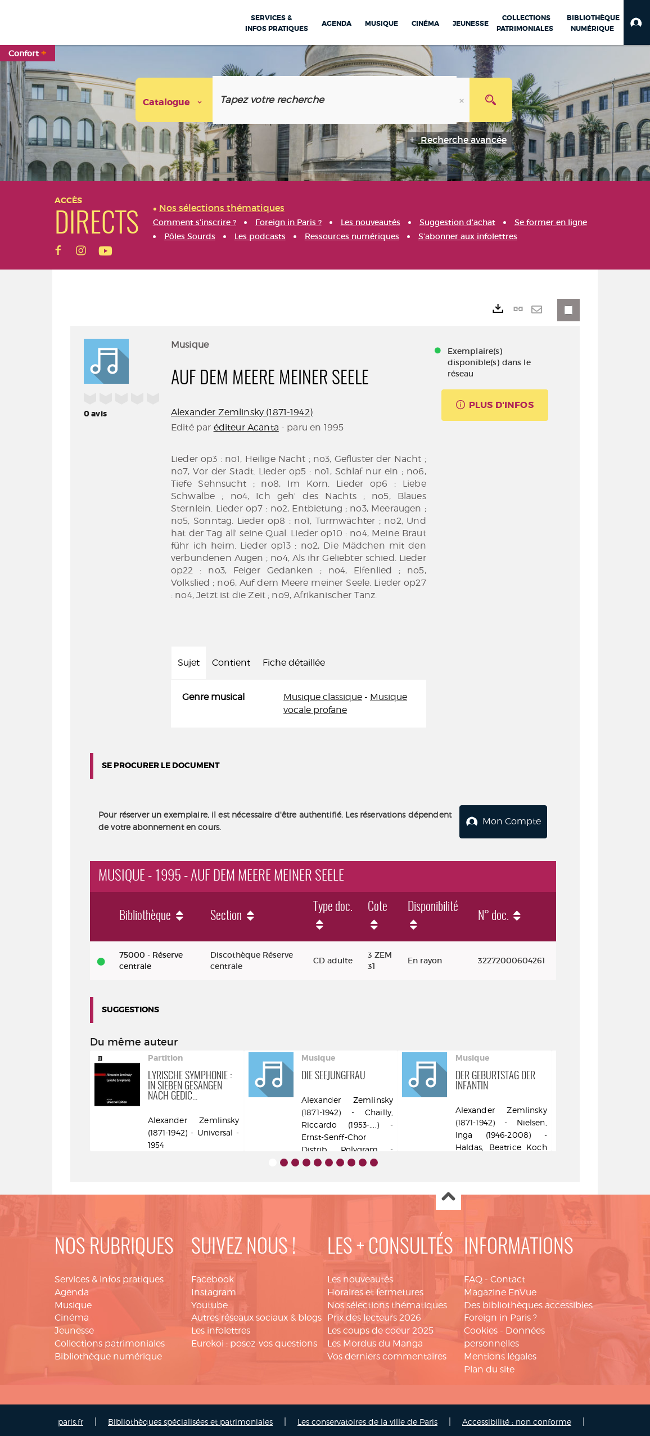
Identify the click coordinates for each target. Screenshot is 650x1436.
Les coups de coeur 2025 (380, 1327)
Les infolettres (220, 1327)
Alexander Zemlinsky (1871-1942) (242, 412)
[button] (637, 22)
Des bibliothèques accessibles (528, 1301)
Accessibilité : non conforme (516, 1418)
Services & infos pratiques (109, 1276)
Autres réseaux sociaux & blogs (256, 1314)
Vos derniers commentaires (386, 1353)
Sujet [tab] (189, 662)
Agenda (72, 1289)
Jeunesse (74, 1327)
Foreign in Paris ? (500, 1314)
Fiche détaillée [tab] (294, 662)
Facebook (212, 1276)
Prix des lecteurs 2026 (374, 1314)
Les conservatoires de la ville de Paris (367, 1418)
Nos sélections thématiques (387, 1301)
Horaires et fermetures (375, 1289)
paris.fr (70, 1418)
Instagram (213, 1289)
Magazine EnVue (500, 1289)
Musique (73, 1301)
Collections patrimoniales (110, 1340)
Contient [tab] (231, 662)
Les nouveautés (360, 1276)
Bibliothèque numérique (108, 1353)
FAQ (473, 1276)
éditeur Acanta (246, 427)
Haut (448, 1194)
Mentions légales (500, 1353)
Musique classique (322, 697)
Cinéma (72, 1314)
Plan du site (489, 1366)
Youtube (209, 1301)
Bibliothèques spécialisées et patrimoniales (190, 1418)
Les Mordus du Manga (375, 1340)
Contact (507, 1276)
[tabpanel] (298, 704)
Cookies (481, 1327)
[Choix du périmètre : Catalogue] (174, 100)
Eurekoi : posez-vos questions (254, 1340)
